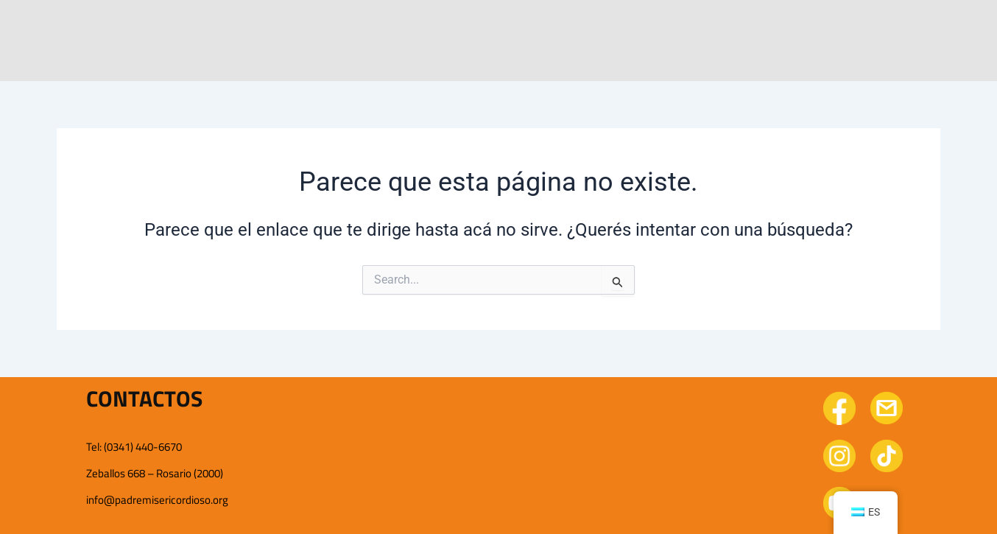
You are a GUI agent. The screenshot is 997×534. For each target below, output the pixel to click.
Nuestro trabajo (473, 27)
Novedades (610, 27)
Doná (867, 27)
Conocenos (337, 27)
